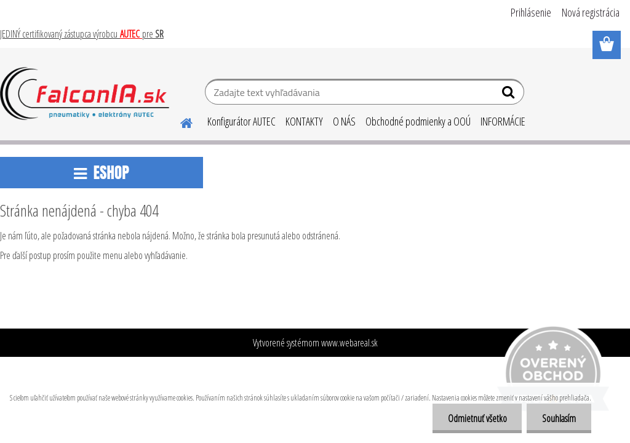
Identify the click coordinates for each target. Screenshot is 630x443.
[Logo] (84, 93)
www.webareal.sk (349, 342)
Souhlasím (559, 418)
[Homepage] (179, 121)
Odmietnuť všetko (476, 418)
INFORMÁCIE (502, 121)
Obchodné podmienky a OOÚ (418, 121)
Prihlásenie (531, 12)
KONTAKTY (304, 121)
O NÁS (344, 121)
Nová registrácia (591, 12)
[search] (510, 95)
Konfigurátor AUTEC (241, 121)
